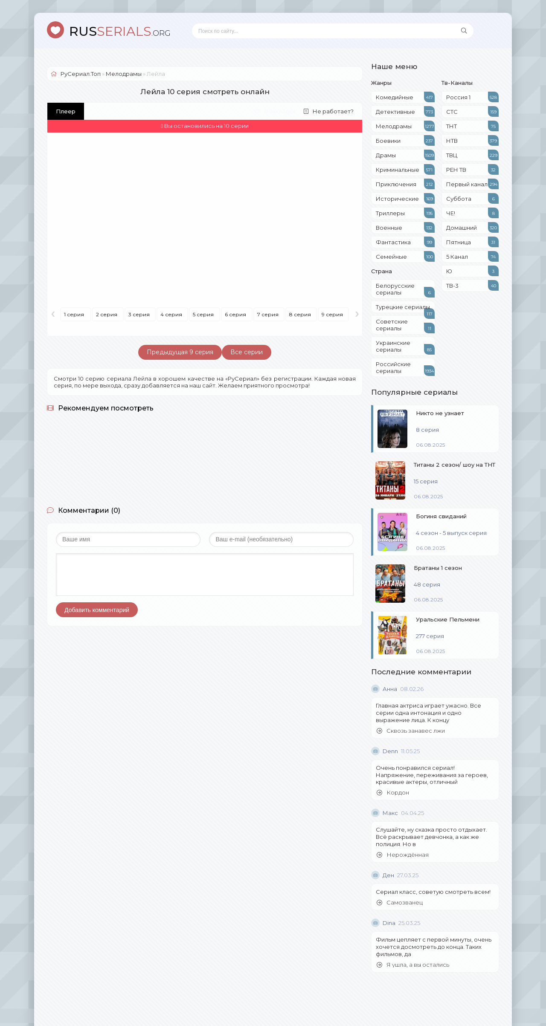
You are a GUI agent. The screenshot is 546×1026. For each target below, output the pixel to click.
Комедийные (405, 97)
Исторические (405, 198)
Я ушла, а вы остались (413, 965)
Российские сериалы (405, 368)
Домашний (472, 227)
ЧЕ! (472, 213)
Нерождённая (403, 855)
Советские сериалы (405, 325)
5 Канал (472, 256)
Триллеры (405, 213)
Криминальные (405, 169)
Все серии (246, 352)
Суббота (472, 198)
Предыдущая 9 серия (180, 352)
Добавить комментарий (96, 610)
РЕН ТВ (472, 169)
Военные (405, 227)
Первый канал (472, 184)
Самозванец (400, 902)
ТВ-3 (472, 285)
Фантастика (405, 242)
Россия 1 (472, 97)
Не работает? (329, 111)
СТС (472, 111)
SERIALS (120, 31)
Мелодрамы (405, 126)
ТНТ (472, 126)
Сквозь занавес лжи (411, 731)
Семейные (405, 256)
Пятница (472, 242)
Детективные (405, 111)
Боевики (405, 140)
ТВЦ (472, 155)
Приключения (405, 184)
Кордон (393, 792)
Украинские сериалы (405, 347)
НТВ (472, 140)
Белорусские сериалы (405, 290)
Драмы (405, 155)
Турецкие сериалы (405, 308)
